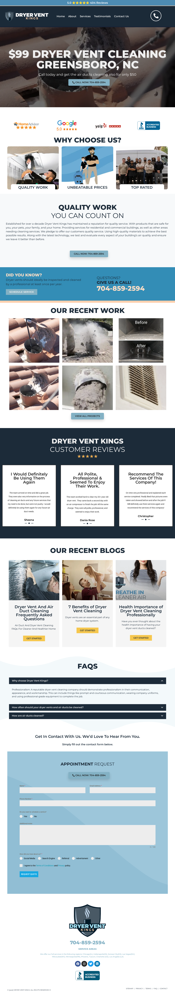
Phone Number (26, 799)
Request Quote (29, 874)
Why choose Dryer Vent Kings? (30, 680)
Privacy (61, 865)
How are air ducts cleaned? (28, 715)
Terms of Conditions (45, 865)
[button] (87, 680)
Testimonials (102, 16)
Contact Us (121, 16)
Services (85, 16)
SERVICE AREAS (87, 949)
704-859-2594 (121, 288)
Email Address (96, 786)
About (72, 16)
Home (61, 16)
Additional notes (26, 824)
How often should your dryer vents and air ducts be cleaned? (48, 707)
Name (22, 786)
